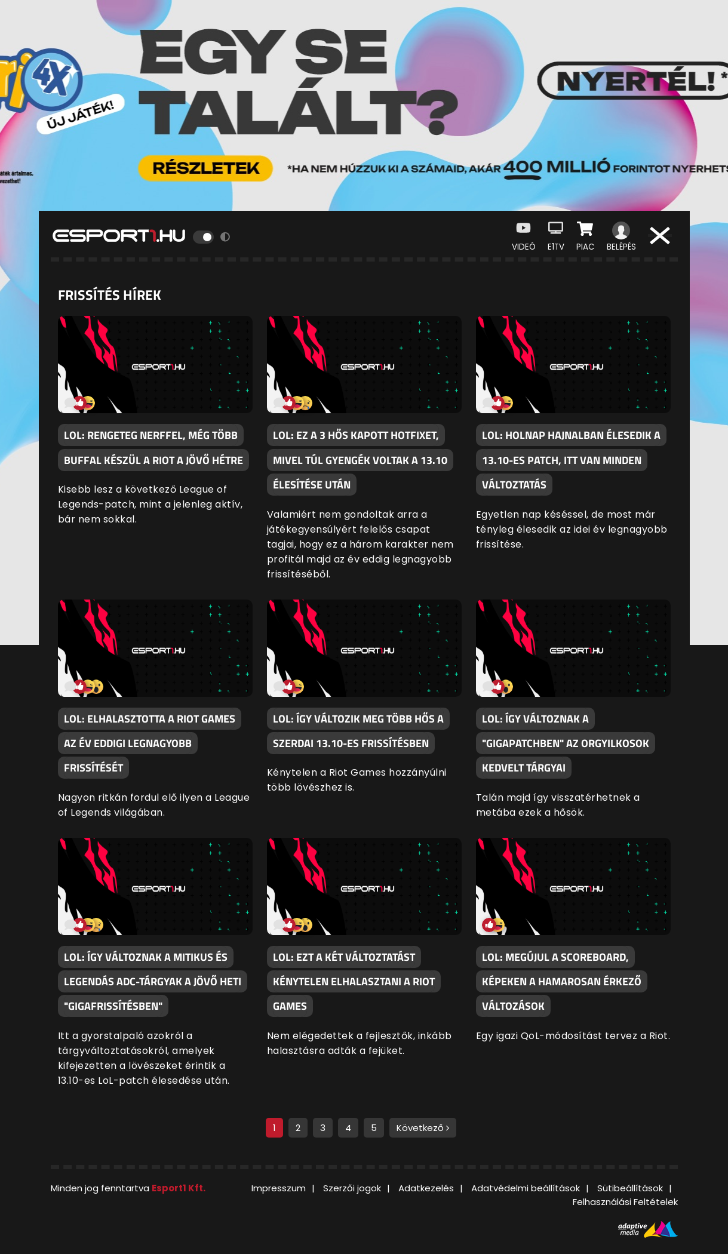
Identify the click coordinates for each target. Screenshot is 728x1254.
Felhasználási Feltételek (625, 1201)
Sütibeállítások (630, 1188)
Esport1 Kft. (178, 1188)
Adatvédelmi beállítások (525, 1188)
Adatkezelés (426, 1188)
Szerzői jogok (352, 1188)
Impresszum (278, 1188)
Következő (423, 1127)
